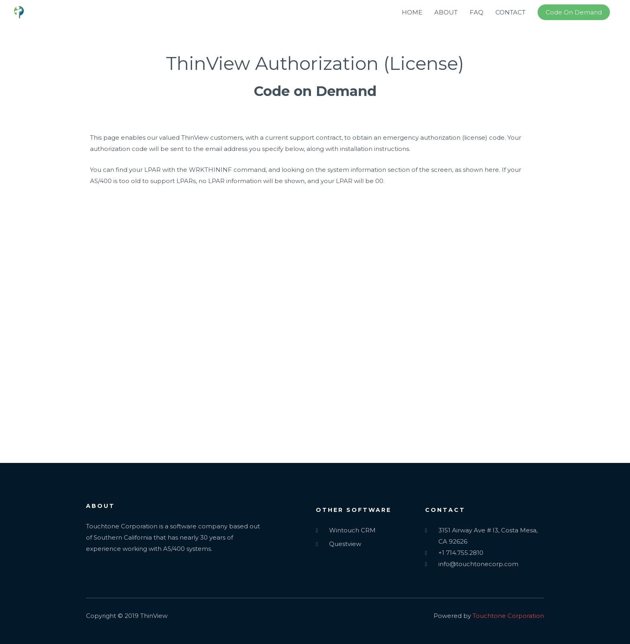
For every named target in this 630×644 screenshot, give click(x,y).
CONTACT (510, 12)
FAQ (476, 12)
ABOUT (446, 12)
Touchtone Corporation (508, 616)
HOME (412, 12)
